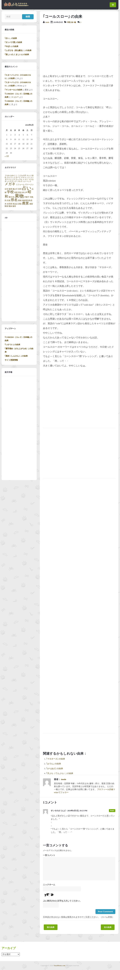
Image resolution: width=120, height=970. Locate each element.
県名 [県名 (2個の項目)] (14, 200)
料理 (68, 22)
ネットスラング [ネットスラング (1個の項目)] (11, 181)
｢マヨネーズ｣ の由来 (55, 759)
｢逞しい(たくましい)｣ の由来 (17, 54)
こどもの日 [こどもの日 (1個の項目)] (22, 175)
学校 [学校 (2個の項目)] (10, 192)
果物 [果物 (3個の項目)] (19, 196)
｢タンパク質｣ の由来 (13, 42)
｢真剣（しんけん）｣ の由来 (16, 356)
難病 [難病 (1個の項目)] (10, 206)
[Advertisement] (79, 49)
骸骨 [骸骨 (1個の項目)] (14, 206)
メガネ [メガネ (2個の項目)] (10, 184)
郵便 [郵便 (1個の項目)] (6, 206)
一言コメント (49, 855)
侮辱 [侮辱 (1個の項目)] (10, 189)
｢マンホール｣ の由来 (13, 90)
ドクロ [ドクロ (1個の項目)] (31, 179)
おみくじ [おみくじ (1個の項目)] (13, 175)
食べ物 (73, 22)
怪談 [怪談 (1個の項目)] (20, 192)
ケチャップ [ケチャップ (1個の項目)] (25, 177)
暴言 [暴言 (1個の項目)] (10, 197)
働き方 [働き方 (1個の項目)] (15, 189)
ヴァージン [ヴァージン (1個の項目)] (29, 184)
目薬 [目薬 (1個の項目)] (8, 200)
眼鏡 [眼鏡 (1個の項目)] (20, 200)
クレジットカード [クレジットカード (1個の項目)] (14, 177)
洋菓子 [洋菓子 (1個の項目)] (26, 197)
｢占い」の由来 (11, 38)
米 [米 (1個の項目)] (5, 204)
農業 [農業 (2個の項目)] (25, 203)
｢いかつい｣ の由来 (12, 344)
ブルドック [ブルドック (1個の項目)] (21, 181)
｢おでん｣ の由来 (53, 764)
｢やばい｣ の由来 (11, 46)
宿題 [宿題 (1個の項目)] (16, 192)
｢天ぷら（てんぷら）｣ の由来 (59, 773)
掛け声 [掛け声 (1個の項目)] (24, 192)
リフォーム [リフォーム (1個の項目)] (20, 184)
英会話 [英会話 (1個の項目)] (15, 204)
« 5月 (7, 156)
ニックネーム (49, 885)
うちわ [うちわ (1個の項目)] (7, 175)
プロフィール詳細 (105, 789)
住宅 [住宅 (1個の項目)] (6, 189)
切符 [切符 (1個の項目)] (20, 189)
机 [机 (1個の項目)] (13, 197)
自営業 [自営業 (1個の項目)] (9, 204)
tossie (47, 22)
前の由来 (50, 927)
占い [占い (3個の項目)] (26, 188)
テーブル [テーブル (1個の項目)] (18, 179)
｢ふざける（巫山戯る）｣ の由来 (18, 50)
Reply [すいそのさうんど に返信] (112, 810)
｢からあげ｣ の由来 (54, 768)
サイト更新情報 (11, 360)
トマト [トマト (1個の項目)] (25, 179)
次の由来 (107, 927)
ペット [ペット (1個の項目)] (28, 181)
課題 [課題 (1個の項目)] (20, 204)
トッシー (15, 97)
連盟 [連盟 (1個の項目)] (31, 204)
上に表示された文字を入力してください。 (62, 901)
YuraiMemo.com (59, 965)
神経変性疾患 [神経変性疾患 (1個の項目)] (27, 200)
